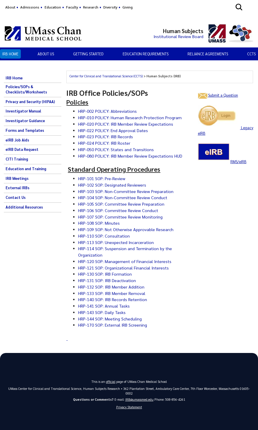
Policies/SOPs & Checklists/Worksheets (26, 89)
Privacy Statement (129, 407)
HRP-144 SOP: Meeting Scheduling (110, 318)
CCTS (251, 53)
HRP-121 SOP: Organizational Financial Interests (124, 267)
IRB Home (10, 53)
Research (90, 7)
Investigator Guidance (25, 120)
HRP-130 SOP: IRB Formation (105, 274)
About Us (46, 53)
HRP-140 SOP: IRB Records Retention (113, 299)
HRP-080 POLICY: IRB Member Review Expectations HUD (130, 155)
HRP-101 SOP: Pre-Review (101, 178)
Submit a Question (223, 95)
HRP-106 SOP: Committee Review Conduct (118, 210)
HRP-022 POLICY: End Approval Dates (113, 130)
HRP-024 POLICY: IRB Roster (104, 143)
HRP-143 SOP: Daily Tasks (102, 312)
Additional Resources (24, 207)
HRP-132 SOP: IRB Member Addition (111, 286)
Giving (127, 7)
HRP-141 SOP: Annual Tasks (104, 305)
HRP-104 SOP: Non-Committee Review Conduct (123, 197)
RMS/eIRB (238, 161)
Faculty (72, 7)
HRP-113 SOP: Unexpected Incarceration (116, 242)
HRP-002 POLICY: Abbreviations (107, 111)
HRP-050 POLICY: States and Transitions (117, 149)
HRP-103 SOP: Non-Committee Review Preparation (126, 191)
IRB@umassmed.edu (139, 399)
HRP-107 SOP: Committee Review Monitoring (120, 216)
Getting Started (88, 53)
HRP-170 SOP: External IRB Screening (113, 324)
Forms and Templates (25, 130)
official (110, 381)
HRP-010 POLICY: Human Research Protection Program (130, 117)
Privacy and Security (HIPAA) (30, 101)
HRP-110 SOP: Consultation (104, 235)
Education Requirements (145, 53)
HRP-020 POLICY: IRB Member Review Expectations (126, 124)
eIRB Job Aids (17, 140)
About (10, 7)
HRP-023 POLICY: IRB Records (105, 136)
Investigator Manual (23, 111)
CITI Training (17, 159)
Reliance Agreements (208, 53)
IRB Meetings (17, 178)
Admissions (29, 7)
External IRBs (17, 187)
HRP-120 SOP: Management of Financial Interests (125, 261)
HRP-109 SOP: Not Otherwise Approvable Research (126, 229)
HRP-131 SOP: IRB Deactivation (107, 280)
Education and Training (26, 168)
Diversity (110, 7)
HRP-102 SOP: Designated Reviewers (112, 184)
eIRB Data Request (22, 149)
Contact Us (16, 197)
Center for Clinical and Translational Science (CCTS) (106, 76)
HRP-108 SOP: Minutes (99, 223)
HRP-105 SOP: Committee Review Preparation (121, 204)
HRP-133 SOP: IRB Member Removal (111, 293)
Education (53, 7)
